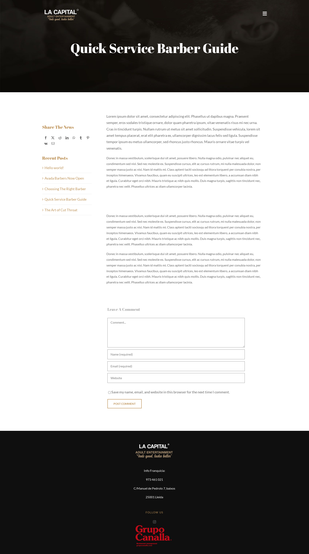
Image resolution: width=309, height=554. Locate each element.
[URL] (176, 378)
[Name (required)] (176, 354)
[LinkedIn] (67, 138)
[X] (52, 138)
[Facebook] (45, 138)
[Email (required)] (176, 366)
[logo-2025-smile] (61, 6)
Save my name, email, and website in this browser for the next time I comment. (170, 392)
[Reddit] (59, 138)
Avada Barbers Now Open (64, 178)
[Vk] (45, 143)
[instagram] (154, 521)
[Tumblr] (80, 138)
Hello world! (54, 168)
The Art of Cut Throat (61, 210)
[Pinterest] (87, 138)
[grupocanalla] (154, 525)
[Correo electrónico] (53, 143)
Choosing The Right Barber (65, 189)
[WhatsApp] (74, 138)
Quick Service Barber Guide (66, 199)
